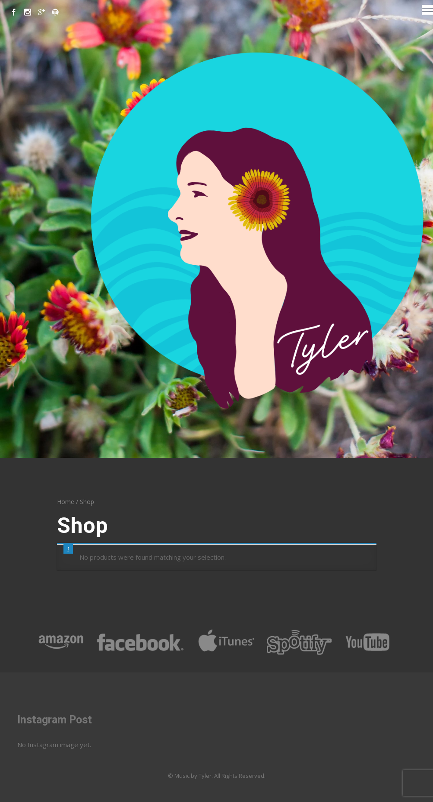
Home (65, 502)
